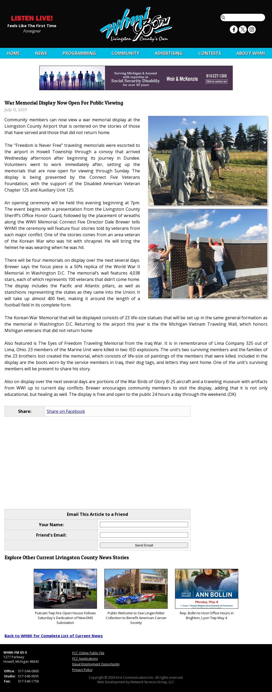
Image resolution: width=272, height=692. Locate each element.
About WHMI (250, 53)
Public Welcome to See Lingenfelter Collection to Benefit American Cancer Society (135, 597)
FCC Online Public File (88, 653)
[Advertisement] (136, 463)
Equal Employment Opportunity (96, 664)
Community (125, 53)
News (41, 53)
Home (13, 53)
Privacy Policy (82, 670)
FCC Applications (85, 658)
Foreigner (32, 30)
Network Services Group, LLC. (153, 682)
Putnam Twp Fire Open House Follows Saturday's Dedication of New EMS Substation (65, 597)
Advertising (169, 53)
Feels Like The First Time (31, 25)
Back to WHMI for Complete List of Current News (54, 635)
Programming (79, 53)
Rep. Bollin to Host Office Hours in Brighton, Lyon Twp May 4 (206, 594)
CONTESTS (209, 53)
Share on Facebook (66, 411)
